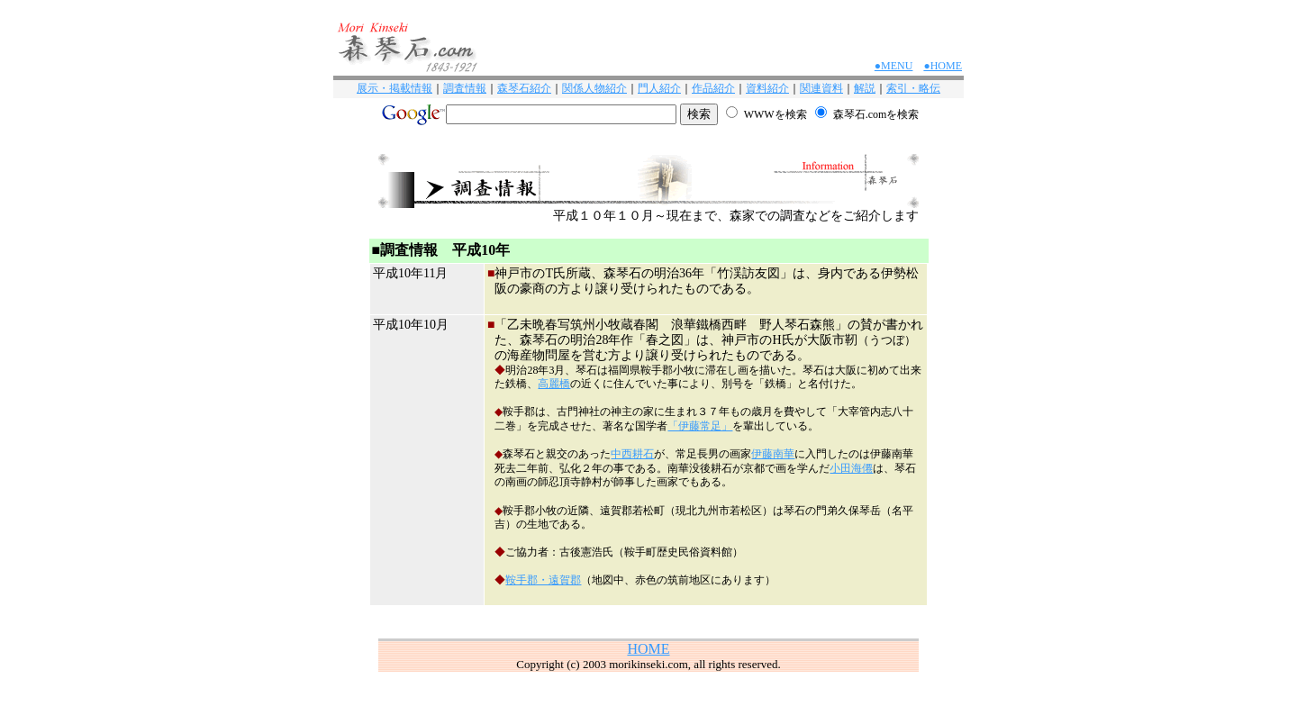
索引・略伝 (913, 88)
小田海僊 (851, 468)
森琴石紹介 (524, 88)
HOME (648, 648)
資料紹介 (767, 88)
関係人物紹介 (594, 88)
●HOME (942, 65)
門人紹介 (659, 88)
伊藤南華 (772, 454)
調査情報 (464, 88)
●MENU (894, 65)
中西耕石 (632, 454)
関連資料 (821, 88)
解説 (864, 88)
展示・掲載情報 (394, 88)
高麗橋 (554, 383)
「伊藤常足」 (699, 426)
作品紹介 (713, 88)
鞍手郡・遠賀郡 (543, 580)
